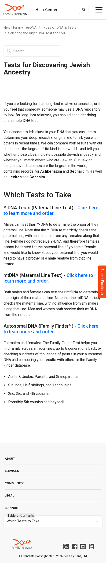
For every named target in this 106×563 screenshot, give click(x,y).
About (10, 458)
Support (12, 508)
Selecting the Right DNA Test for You (36, 33)
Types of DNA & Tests (59, 27)
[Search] (32, 51)
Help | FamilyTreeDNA (20, 27)
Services (12, 471)
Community (14, 483)
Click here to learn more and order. (51, 210)
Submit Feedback (102, 281)
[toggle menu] (98, 9)
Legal (9, 495)
